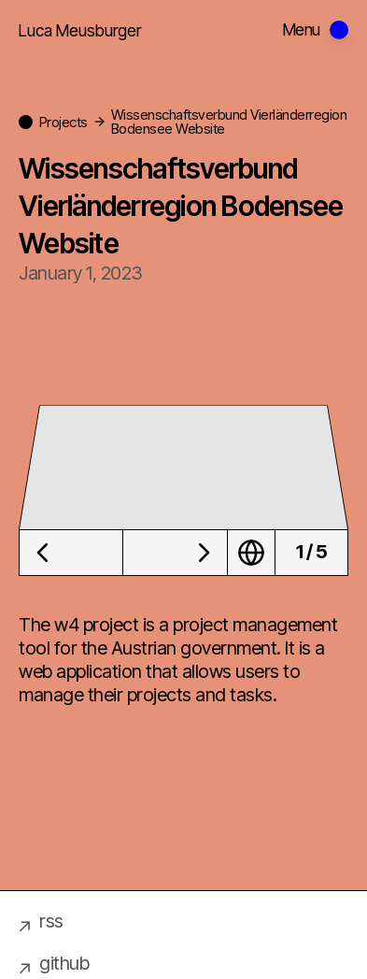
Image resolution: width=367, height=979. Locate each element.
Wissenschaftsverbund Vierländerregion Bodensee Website (229, 122)
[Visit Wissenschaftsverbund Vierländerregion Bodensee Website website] (251, 552)
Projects (63, 122)
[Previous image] (71, 552)
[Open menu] (315, 30)
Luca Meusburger (80, 30)
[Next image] (175, 552)
